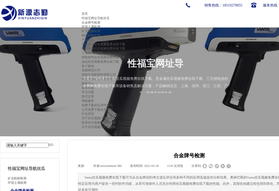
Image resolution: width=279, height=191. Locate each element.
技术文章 (88, 96)
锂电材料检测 (91, 35)
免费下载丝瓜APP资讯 (97, 105)
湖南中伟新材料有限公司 (99, 74)
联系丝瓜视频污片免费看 (99, 122)
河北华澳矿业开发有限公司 (100, 79)
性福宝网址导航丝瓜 (96, 18)
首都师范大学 (91, 70)
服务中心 (88, 83)
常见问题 (88, 92)
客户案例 (88, 66)
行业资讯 (88, 114)
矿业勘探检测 (91, 31)
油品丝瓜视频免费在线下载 (100, 61)
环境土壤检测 (91, 27)
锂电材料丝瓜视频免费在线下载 (103, 57)
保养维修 (88, 88)
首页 (85, 14)
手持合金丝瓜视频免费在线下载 (103, 44)
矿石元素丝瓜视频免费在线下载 (103, 48)
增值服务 (88, 101)
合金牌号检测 (91, 22)
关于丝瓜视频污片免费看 (99, 118)
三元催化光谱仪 (92, 53)
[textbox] (27, 145)
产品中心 (88, 40)
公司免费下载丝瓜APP (97, 109)
